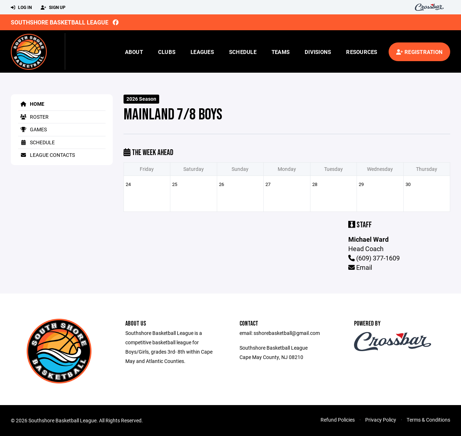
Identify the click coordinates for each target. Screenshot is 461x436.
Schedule (242, 51)
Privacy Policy (380, 419)
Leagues (202, 51)
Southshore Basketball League (59, 22)
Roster (33, 116)
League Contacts (46, 154)
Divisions (318, 51)
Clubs (166, 51)
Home (31, 103)
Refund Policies (338, 419)
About (134, 51)
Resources (361, 51)
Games (32, 129)
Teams (281, 51)
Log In (21, 7)
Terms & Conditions (428, 419)
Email (360, 267)
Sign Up (53, 7)
